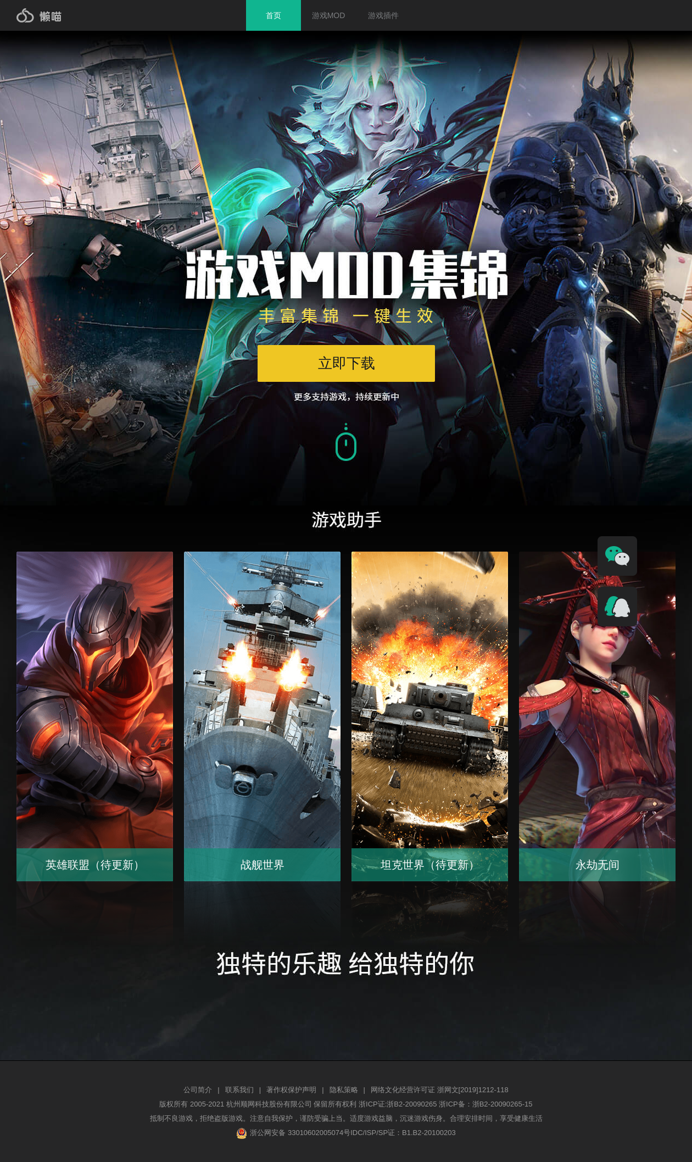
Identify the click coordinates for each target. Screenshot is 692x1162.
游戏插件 (383, 15)
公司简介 (197, 1090)
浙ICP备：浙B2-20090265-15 (486, 1104)
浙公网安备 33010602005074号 (293, 1132)
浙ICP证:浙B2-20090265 (399, 1104)
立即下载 (346, 363)
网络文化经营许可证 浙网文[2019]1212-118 (440, 1090)
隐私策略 (344, 1090)
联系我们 (239, 1090)
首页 (273, 15)
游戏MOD (328, 15)
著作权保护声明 (291, 1090)
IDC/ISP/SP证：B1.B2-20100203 (403, 1132)
